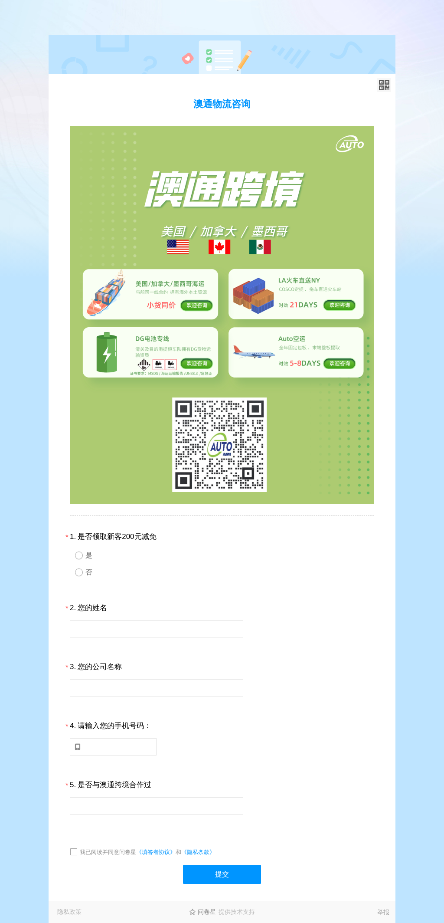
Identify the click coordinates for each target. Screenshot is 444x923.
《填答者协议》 (156, 852)
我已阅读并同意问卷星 (108, 852)
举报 (383, 912)
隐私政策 (69, 911)
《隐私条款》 (198, 852)
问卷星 (207, 911)
